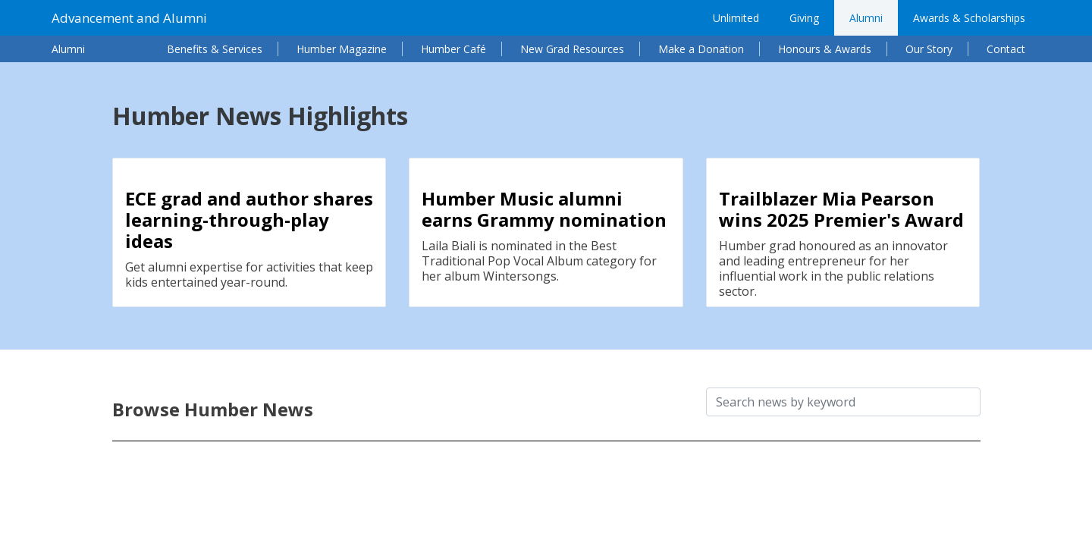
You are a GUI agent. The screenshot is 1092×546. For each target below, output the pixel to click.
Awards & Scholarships (969, 18)
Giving (804, 18)
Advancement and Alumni (129, 18)
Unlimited (736, 18)
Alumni (866, 18)
